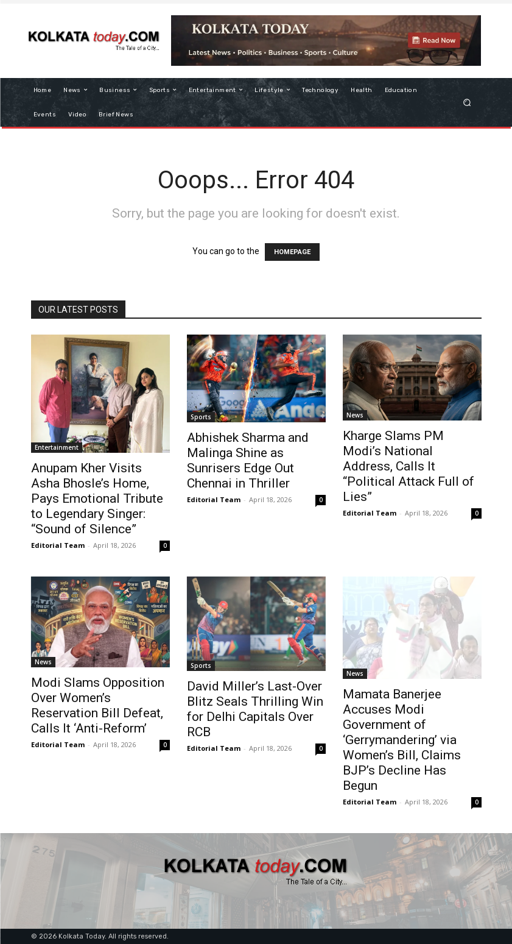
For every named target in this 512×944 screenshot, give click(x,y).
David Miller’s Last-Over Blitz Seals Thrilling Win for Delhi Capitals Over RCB (255, 709)
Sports (201, 417)
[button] (467, 102)
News (354, 415)
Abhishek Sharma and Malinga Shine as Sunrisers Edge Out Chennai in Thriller (248, 460)
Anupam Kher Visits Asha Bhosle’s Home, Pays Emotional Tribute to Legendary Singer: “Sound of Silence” (97, 498)
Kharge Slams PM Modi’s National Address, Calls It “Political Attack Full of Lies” (408, 466)
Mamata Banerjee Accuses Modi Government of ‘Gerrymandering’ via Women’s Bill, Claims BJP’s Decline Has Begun (402, 740)
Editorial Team (58, 545)
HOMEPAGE (292, 252)
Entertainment (57, 447)
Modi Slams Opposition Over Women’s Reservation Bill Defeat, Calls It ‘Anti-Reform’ (97, 705)
